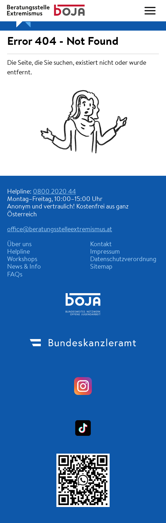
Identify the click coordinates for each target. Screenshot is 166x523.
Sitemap (101, 267)
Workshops (22, 260)
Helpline (18, 252)
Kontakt (101, 245)
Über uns (19, 245)
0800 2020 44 (54, 192)
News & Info (24, 267)
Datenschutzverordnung (123, 260)
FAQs (14, 275)
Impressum (105, 252)
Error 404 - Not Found (62, 42)
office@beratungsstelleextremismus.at (59, 230)
